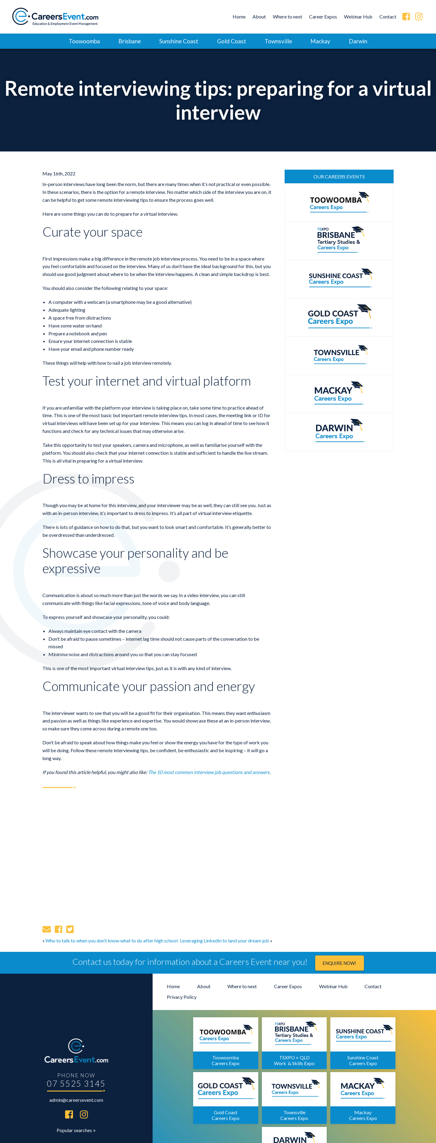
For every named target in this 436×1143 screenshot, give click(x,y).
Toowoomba (81, 41)
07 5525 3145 (76, 1055)
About (259, 16)
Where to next (287, 16)
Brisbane (128, 41)
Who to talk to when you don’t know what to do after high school (111, 941)
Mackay (322, 41)
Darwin (360, 41)
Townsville (279, 41)
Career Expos (323, 16)
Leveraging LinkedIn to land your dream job (224, 941)
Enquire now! (339, 963)
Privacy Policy (182, 997)
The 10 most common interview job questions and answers (208, 772)
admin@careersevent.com (76, 1071)
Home (239, 16)
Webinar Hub (358, 16)
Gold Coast (231, 41)
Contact (387, 16)
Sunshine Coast (178, 41)
